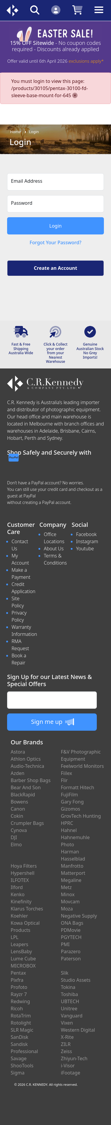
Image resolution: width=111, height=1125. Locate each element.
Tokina (68, 987)
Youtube (85, 548)
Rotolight (21, 1023)
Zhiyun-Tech (74, 1058)
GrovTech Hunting (81, 816)
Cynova (19, 830)
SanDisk (19, 1037)
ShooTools (22, 1065)
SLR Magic (22, 1030)
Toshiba (69, 994)
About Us (54, 548)
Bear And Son (26, 787)
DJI (14, 837)
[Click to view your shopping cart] (77, 9)
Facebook (86, 534)
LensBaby (21, 951)
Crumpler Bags (27, 823)
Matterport (73, 873)
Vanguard (72, 1015)
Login (34, 131)
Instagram (87, 541)
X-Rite (67, 1037)
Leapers (19, 944)
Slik (65, 973)
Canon (18, 809)
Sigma (18, 1072)
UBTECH (70, 1001)
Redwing (20, 1001)
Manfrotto (72, 866)
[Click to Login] (55, 9)
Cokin (17, 816)
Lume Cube (23, 958)
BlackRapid (23, 794)
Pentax (18, 973)
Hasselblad (73, 858)
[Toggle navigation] (99, 14)
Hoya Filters (24, 866)
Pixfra (17, 980)
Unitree (69, 1008)
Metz (66, 887)
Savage (19, 1058)
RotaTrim (21, 1015)
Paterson (71, 958)
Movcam (70, 901)
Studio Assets (76, 980)
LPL (14, 937)
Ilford (17, 887)
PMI (65, 944)
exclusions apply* (86, 61)
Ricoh (17, 1008)
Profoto (19, 987)
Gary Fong (72, 801)
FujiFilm (69, 794)
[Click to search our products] (34, 9)
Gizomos (70, 809)
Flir (64, 780)
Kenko (18, 894)
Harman (70, 851)
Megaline (71, 880)
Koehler (19, 916)
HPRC (67, 823)
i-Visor (68, 1065)
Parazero (71, 951)
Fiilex (66, 773)
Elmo (16, 844)
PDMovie (71, 930)
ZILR (66, 1044)
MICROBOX (23, 965)
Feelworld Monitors (82, 766)
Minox (68, 894)
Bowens (19, 801)
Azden (18, 773)
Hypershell (22, 873)
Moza (67, 908)
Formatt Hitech (77, 787)
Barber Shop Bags (31, 780)
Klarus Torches (27, 908)
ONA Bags (72, 923)
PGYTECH (71, 937)
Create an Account (55, 268)
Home (15, 131)
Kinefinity (21, 901)
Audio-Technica (27, 766)
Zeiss (66, 1051)
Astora (18, 752)
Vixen (67, 1023)
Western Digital (78, 1030)
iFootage (70, 1072)
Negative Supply (79, 916)
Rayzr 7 (19, 994)
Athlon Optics (26, 759)
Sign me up (52, 721)
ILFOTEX (20, 880)
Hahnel (69, 830)
